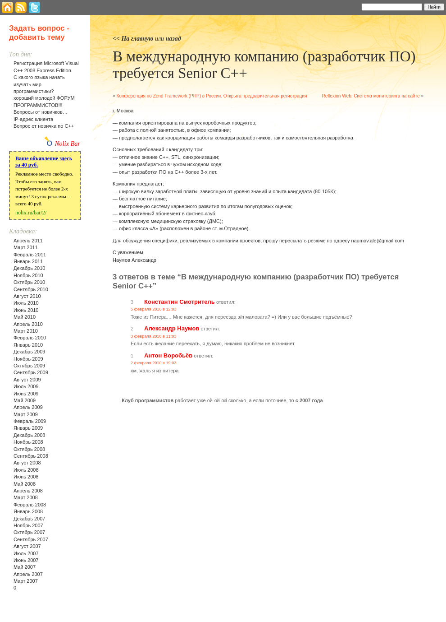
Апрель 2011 (28, 240)
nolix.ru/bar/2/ (30, 212)
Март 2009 (26, 414)
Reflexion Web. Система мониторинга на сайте (370, 95)
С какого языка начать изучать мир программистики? (39, 84)
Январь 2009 (28, 428)
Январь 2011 (28, 261)
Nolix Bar (67, 143)
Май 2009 (25, 400)
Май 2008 (25, 484)
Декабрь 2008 (29, 435)
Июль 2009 (26, 386)
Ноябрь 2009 (28, 359)
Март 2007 (26, 581)
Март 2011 (26, 247)
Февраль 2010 (30, 337)
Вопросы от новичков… (41, 112)
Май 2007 (25, 567)
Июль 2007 (26, 553)
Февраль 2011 (30, 254)
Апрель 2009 (28, 407)
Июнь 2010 (26, 310)
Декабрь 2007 (29, 518)
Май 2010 (25, 317)
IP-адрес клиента (33, 119)
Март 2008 (26, 497)
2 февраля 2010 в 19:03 (153, 363)
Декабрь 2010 (29, 268)
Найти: (349, 6)
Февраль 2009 (30, 421)
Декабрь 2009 (29, 351)
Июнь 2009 (26, 393)
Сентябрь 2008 (31, 456)
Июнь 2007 (26, 560)
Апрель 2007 (28, 574)
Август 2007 (27, 546)
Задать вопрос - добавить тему (39, 33)
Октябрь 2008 (29, 449)
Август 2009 (27, 379)
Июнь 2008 (26, 476)
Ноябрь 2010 (28, 275)
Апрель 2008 (28, 490)
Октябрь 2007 (29, 532)
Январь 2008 (28, 511)
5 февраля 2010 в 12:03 (153, 309)
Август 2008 (27, 462)
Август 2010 (27, 296)
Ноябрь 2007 (28, 525)
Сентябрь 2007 (31, 539)
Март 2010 (26, 331)
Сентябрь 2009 (31, 372)
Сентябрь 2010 (31, 289)
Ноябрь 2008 (28, 442)
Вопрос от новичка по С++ (44, 126)
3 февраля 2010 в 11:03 (153, 336)
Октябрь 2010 (29, 282)
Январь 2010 (28, 345)
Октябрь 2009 (29, 365)
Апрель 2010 (28, 324)
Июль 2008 (26, 470)
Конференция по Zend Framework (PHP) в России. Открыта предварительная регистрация (211, 95)
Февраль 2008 (30, 504)
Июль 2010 (26, 303)
